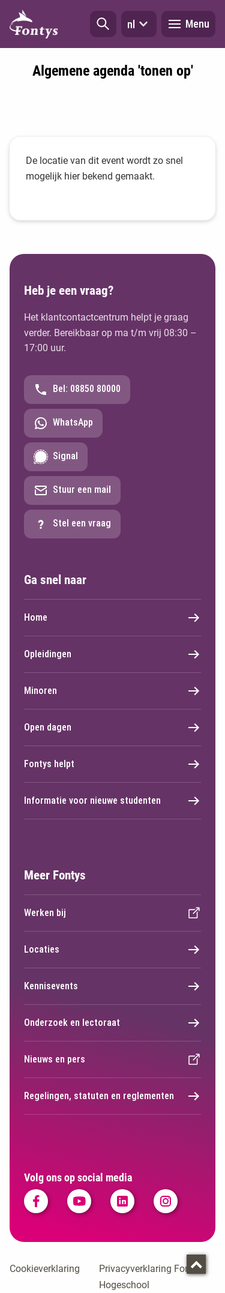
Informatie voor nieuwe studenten (112, 801)
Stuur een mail (72, 490)
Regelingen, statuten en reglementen (112, 1096)
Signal (56, 457)
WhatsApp (63, 423)
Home (112, 617)
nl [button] (139, 24)
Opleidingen (112, 654)
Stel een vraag (72, 524)
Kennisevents (112, 986)
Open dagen (112, 727)
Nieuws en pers (112, 1059)
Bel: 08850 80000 (77, 389)
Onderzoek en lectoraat (112, 1023)
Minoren (112, 691)
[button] (103, 24)
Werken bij (112, 913)
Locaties (112, 949)
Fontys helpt (112, 764)
